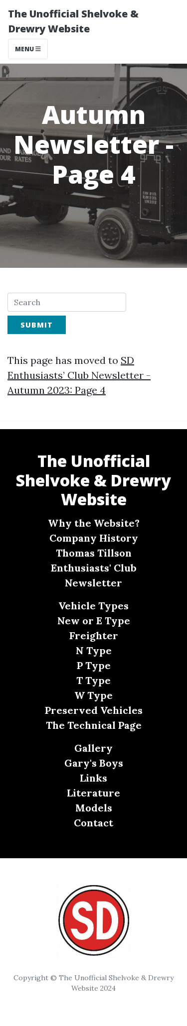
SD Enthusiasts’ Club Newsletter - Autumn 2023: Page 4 (79, 375)
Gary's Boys (93, 763)
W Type (93, 695)
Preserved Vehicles (94, 710)
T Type (93, 680)
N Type (94, 650)
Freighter (93, 635)
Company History (93, 538)
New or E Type (93, 620)
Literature (93, 793)
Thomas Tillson (94, 553)
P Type (94, 665)
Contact (93, 822)
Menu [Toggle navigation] (28, 49)
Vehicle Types (93, 605)
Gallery (93, 748)
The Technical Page (94, 725)
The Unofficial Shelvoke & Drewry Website (73, 21)
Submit (36, 325)
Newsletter (93, 582)
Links (93, 778)
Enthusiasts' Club (94, 568)
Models (93, 807)
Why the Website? (94, 523)
